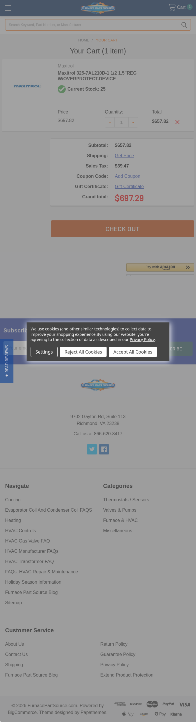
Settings (44, 352)
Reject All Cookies (83, 352)
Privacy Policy (142, 339)
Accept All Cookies (132, 352)
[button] (6, 361)
